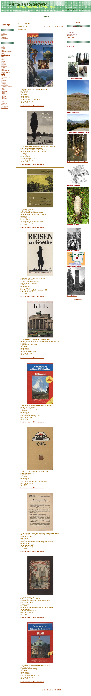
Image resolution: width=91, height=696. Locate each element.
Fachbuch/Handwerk (6, 51)
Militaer (3, 75)
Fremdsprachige (5, 55)
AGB (68, 30)
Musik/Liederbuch (5, 77)
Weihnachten (4, 38)
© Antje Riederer (78, 299)
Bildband (4, 93)
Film (2, 53)
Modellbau (4, 34)
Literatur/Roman (5, 72)
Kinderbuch (4, 66)
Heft (3, 95)
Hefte (2, 59)
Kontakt (78, 22)
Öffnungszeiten (70, 37)
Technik (3, 89)
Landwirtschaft (5, 70)
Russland (3, 81)
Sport (2, 88)
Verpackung (70, 35)
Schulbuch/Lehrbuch (6, 86)
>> (62, 26)
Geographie (4, 56)
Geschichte (4, 58)
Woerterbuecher (5, 106)
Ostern (3, 35)
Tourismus (4, 91)
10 (59, 26)
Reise (3, 97)
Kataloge (3, 64)
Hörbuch (3, 62)
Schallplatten (4, 85)
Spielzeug (3, 37)
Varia (2, 101)
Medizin (3, 74)
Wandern (4, 100)
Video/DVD (4, 103)
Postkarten (4, 80)
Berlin (2, 50)
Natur (2, 78)
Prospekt (4, 96)
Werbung (3, 104)
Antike (3, 47)
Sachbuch (3, 83)
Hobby (3, 61)
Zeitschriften (4, 108)
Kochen (3, 67)
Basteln (3, 48)
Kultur (2, 69)
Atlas (3, 92)
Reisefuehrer (5, 98)
